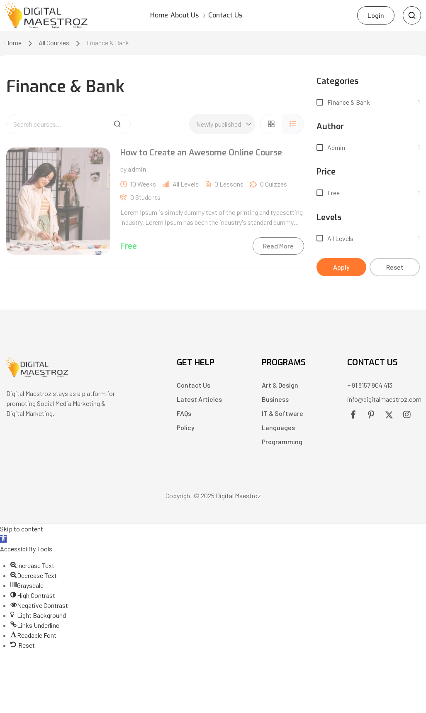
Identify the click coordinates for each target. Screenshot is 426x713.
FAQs (184, 415)
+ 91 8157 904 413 (369, 387)
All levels (340, 240)
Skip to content (21, 530)
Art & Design (280, 387)
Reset (395, 269)
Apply (341, 269)
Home (157, 16)
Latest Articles (199, 401)
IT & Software (282, 415)
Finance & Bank (348, 104)
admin (336, 149)
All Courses (54, 44)
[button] (3, 540)
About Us (197, 16)
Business (275, 401)
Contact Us (252, 16)
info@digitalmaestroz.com (384, 401)
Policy (186, 429)
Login (376, 16)
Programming (282, 443)
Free (333, 194)
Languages (278, 429)
